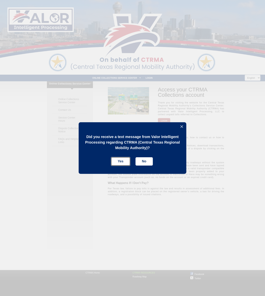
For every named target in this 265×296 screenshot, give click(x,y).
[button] (182, 127)
